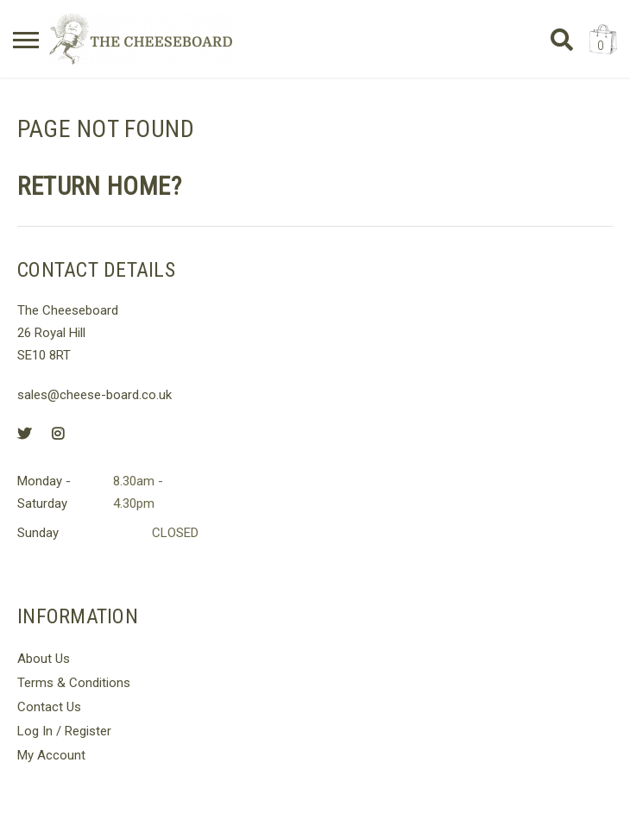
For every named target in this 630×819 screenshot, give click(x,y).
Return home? (99, 186)
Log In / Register (64, 731)
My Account (51, 755)
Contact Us (49, 707)
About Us (43, 658)
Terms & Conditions (73, 683)
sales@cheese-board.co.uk (94, 395)
